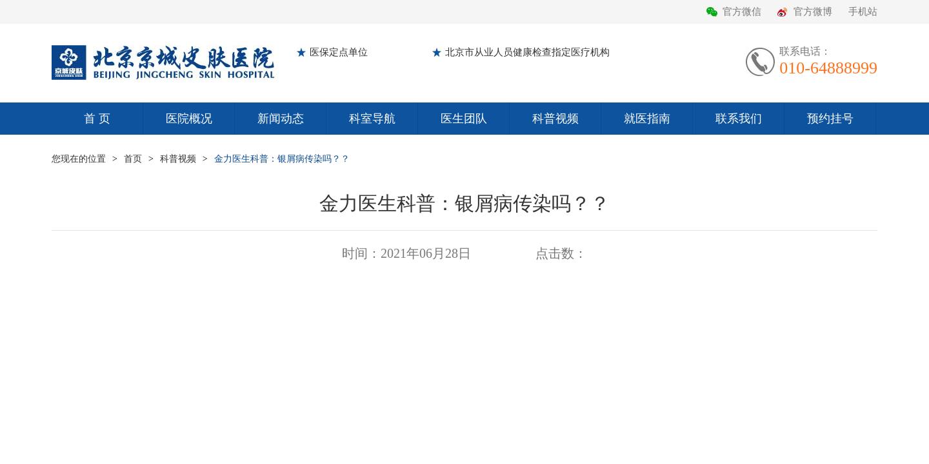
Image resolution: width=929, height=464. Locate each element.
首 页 (97, 118)
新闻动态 (280, 118)
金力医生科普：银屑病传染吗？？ (282, 159)
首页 (133, 159)
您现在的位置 (79, 159)
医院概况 (189, 118)
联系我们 (738, 118)
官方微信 (742, 11)
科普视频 (555, 118)
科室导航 (372, 118)
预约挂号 (830, 118)
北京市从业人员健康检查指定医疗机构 (527, 52)
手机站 (862, 11)
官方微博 (813, 11)
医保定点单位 (339, 52)
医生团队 (464, 118)
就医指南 (647, 118)
